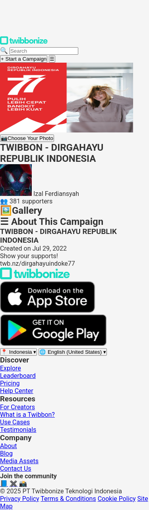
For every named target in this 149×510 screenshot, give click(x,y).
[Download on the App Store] (47, 310)
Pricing (10, 383)
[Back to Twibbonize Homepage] (35, 277)
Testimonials (18, 429)
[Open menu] (52, 59)
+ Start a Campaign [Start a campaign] (23, 59)
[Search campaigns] (44, 51)
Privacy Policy (19, 498)
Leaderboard (18, 376)
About (8, 446)
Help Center (16, 391)
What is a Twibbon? (27, 414)
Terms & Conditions (68, 498)
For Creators (17, 407)
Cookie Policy (117, 498)
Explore (10, 368)
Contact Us (15, 468)
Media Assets (19, 461)
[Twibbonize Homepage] (24, 43)
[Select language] (73, 352)
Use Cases (15, 422)
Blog (6, 453)
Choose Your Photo (27, 138)
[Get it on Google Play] (53, 344)
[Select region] (18, 352)
